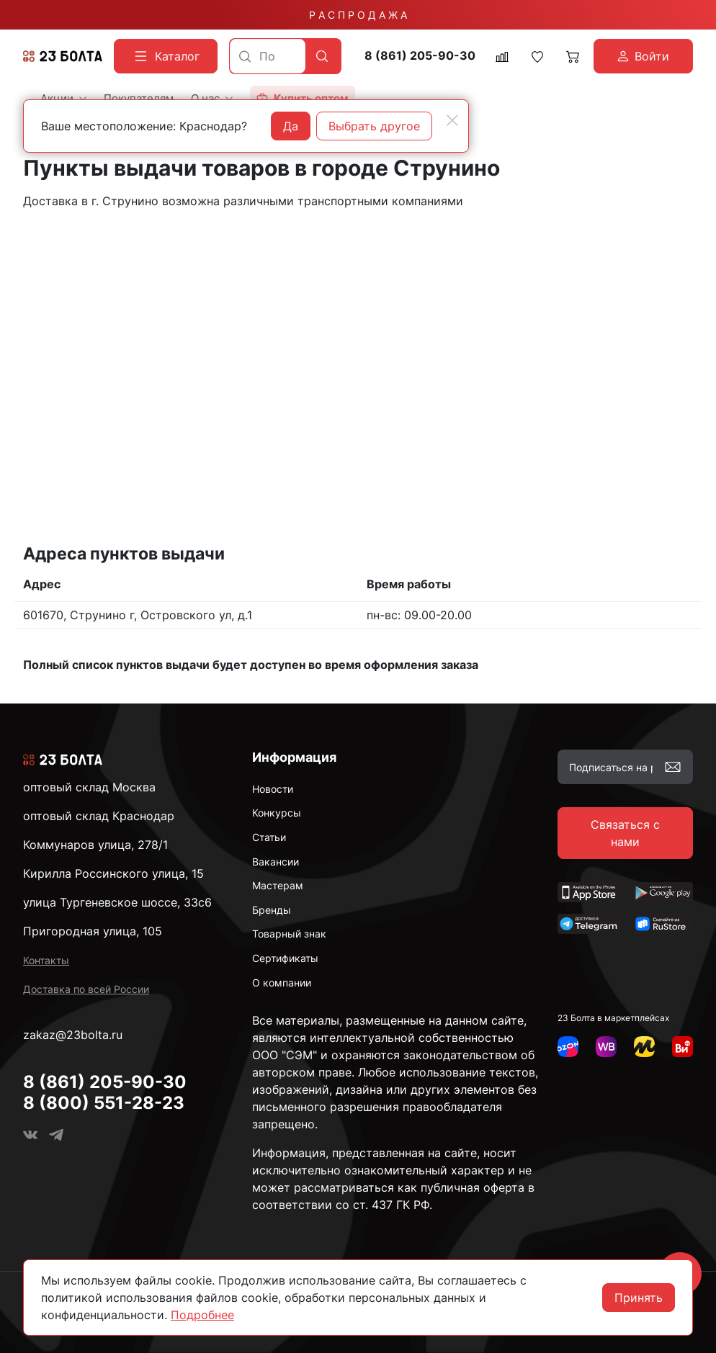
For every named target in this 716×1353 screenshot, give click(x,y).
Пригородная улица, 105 (92, 931)
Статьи (269, 837)
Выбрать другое (374, 126)
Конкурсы (276, 812)
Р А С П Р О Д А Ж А (358, 15)
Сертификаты (285, 958)
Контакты (46, 960)
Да (290, 126)
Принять (638, 1297)
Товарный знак (289, 933)
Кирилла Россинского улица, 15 (113, 873)
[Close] (452, 120)
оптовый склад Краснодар (98, 816)
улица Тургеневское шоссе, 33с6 (117, 902)
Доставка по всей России (86, 989)
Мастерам (277, 885)
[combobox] (267, 56)
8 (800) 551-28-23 (103, 1102)
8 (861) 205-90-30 (419, 56)
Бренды (271, 910)
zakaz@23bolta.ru (72, 1035)
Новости (272, 789)
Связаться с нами (625, 833)
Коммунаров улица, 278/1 (95, 844)
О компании (281, 982)
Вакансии (275, 861)
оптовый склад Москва (89, 787)
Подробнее (202, 1315)
